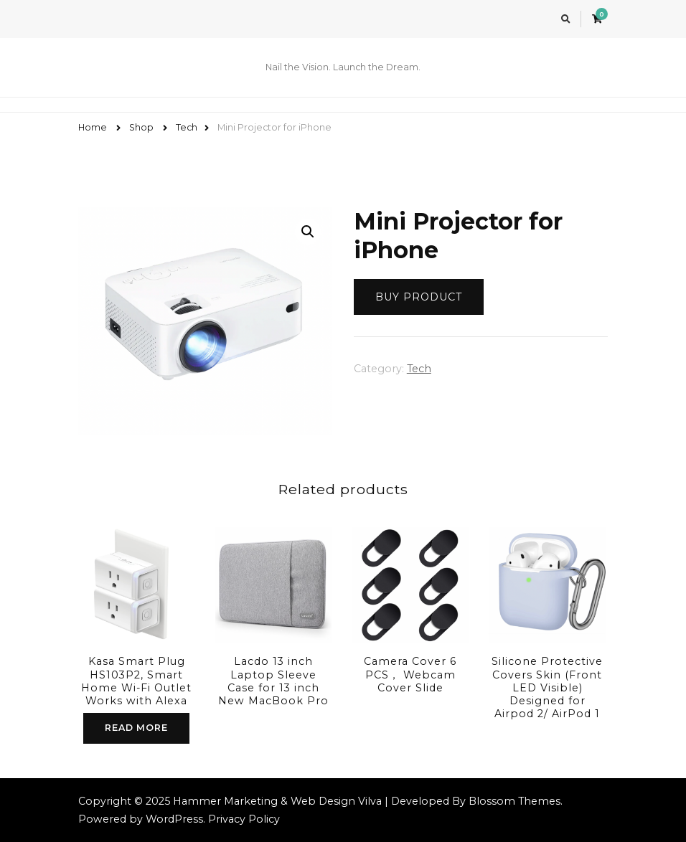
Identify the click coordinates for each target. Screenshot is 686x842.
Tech (419, 368)
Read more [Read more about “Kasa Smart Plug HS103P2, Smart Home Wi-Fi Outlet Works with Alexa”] (136, 727)
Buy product (418, 296)
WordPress (174, 819)
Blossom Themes (514, 801)
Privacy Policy (244, 819)
